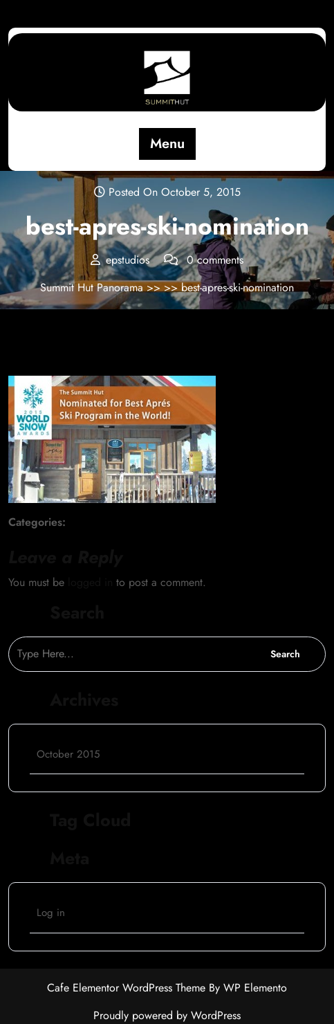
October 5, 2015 (57, 359)
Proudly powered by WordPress (167, 1015)
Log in (51, 912)
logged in (90, 582)
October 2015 (68, 754)
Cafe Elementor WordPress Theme (128, 988)
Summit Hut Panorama (93, 287)
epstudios (135, 358)
